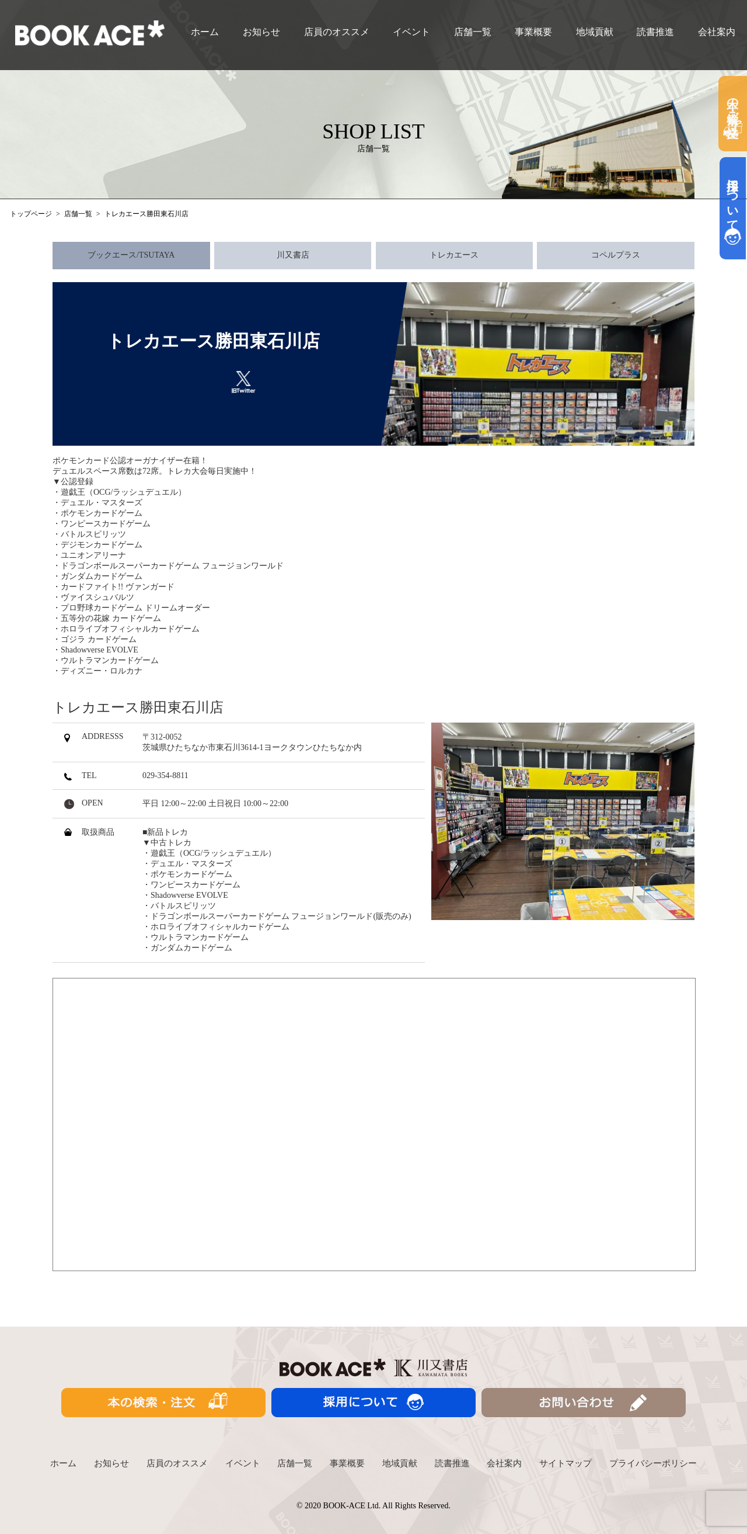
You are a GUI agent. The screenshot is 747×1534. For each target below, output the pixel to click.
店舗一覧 (472, 32)
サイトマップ (565, 1463)
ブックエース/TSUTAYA (131, 255)
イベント (411, 32)
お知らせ (261, 32)
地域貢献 (594, 32)
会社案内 (716, 32)
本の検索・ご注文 (732, 114)
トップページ (31, 214)
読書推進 (655, 32)
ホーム (205, 32)
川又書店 (293, 255)
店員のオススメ (336, 32)
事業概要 (533, 32)
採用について (732, 208)
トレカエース (454, 255)
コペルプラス (615, 255)
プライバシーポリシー (653, 1463)
